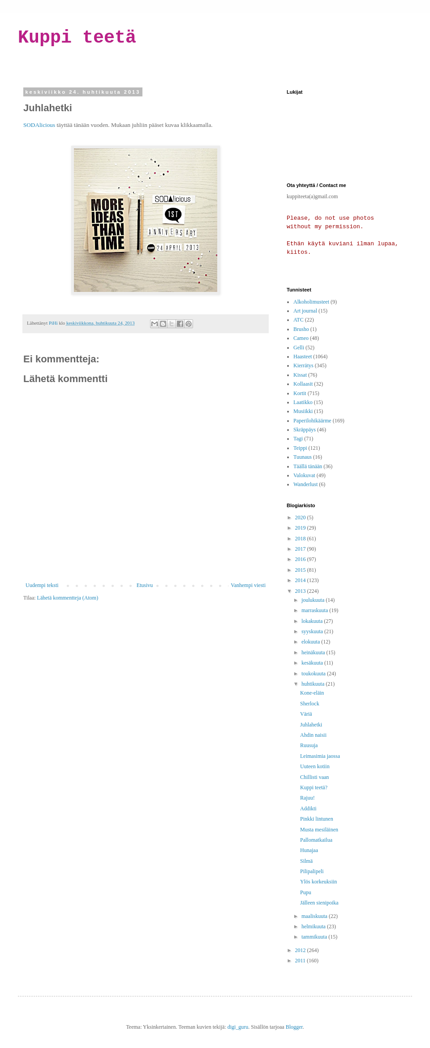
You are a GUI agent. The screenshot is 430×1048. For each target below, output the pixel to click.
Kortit (299, 393)
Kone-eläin (312, 693)
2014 (301, 580)
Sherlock (309, 703)
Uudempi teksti (42, 585)
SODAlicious (39, 125)
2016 (301, 559)
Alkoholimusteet (311, 302)
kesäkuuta (312, 663)
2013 (301, 591)
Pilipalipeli (312, 871)
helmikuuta (314, 926)
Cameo (301, 338)
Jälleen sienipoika (319, 903)
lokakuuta (312, 621)
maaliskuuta (315, 916)
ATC (298, 320)
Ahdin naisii (313, 735)
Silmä (306, 861)
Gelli (298, 347)
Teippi (300, 448)
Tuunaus (302, 457)
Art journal (305, 311)
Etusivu (145, 585)
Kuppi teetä (77, 38)
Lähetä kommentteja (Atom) (68, 598)
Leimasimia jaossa (320, 756)
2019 (301, 528)
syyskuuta (312, 631)
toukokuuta (314, 673)
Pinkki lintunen (316, 819)
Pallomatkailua (316, 840)
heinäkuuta (314, 652)
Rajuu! (307, 798)
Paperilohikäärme (312, 420)
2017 (301, 549)
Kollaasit (303, 384)
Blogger (294, 1027)
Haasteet (302, 356)
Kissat (300, 375)
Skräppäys (304, 429)
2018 (301, 538)
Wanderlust (305, 484)
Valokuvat (304, 475)
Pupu (305, 892)
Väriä (306, 714)
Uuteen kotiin (315, 766)
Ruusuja (309, 745)
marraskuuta (315, 610)
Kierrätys (303, 365)
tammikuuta (314, 937)
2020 (301, 517)
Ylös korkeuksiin (318, 881)
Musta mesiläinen (319, 829)
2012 (301, 950)
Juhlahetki (311, 725)
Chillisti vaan (314, 777)
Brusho (301, 329)
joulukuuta (313, 600)
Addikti (308, 808)
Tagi (298, 438)
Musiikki (303, 411)
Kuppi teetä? (313, 787)
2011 (301, 960)
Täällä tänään (307, 466)
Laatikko (303, 402)
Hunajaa (309, 850)
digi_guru (238, 1027)
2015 (301, 570)
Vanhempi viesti (248, 585)
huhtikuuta (313, 684)
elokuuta (311, 642)
